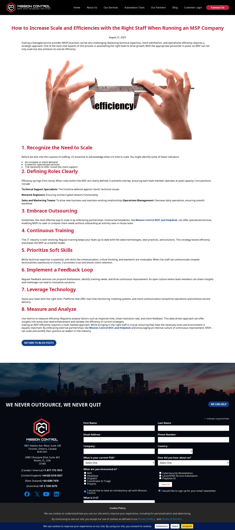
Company (89, 446)
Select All (165, 484)
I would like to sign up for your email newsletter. (188, 491)
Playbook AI (169, 478)
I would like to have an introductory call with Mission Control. (117, 491)
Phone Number (167, 434)
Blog (175, 7)
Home (77, 7)
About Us (92, 7)
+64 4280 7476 (50, 480)
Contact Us (217, 7)
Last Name (165, 423)
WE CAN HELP (218, 404)
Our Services (111, 7)
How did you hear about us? (175, 457)
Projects (91, 484)
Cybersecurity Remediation (177, 473)
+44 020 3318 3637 (52, 475)
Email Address (92, 434)
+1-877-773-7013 (52, 470)
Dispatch (92, 478)
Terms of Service (171, 519)
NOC (89, 473)
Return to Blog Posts (39, 342)
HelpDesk (92, 476)
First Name (90, 423)
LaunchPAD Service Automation (180, 476)
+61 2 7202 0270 (48, 486)
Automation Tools (134, 7)
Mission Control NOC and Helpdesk (156, 220)
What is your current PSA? (99, 457)
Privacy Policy (146, 519)
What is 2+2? (90, 498)
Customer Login (193, 7)
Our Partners (158, 7)
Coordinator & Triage (99, 481)
